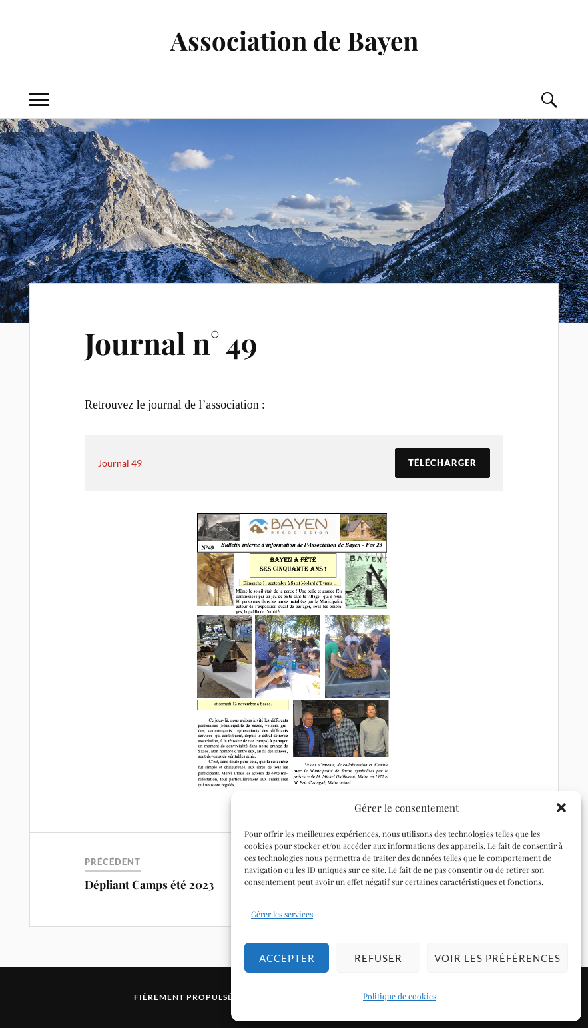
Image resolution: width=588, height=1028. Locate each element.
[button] (561, 807)
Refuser (378, 958)
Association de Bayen (294, 40)
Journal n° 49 (171, 342)
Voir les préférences (497, 958)
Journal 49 (120, 463)
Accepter (287, 958)
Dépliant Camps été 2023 (149, 884)
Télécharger (442, 462)
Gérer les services (282, 914)
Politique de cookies (399, 996)
